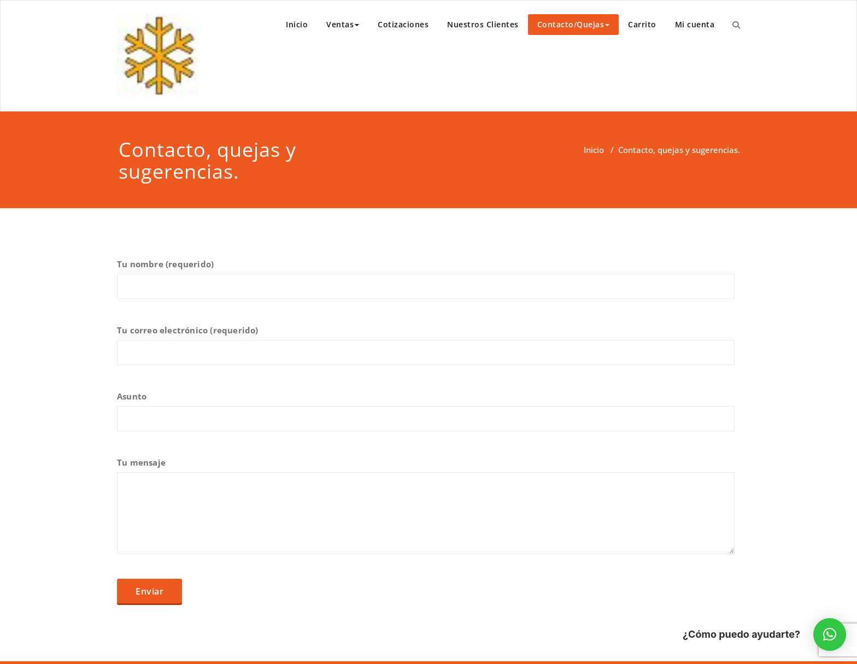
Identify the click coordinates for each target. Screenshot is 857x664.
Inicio (297, 24)
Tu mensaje (426, 511)
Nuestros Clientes (483, 24)
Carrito (642, 24)
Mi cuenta (695, 24)
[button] (829, 634)
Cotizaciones (403, 24)
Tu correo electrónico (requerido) (426, 350)
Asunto (426, 416)
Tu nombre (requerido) (426, 284)
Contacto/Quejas (573, 24)
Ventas (342, 24)
